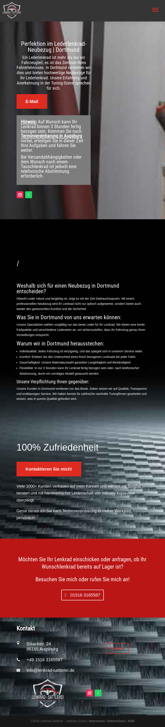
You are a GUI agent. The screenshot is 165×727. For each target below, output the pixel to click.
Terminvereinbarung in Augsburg (51, 136)
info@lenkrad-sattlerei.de (51, 670)
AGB (131, 721)
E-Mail (32, 101)
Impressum (97, 721)
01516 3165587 (85, 595)
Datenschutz (116, 721)
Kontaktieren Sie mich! (49, 469)
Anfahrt (117, 648)
